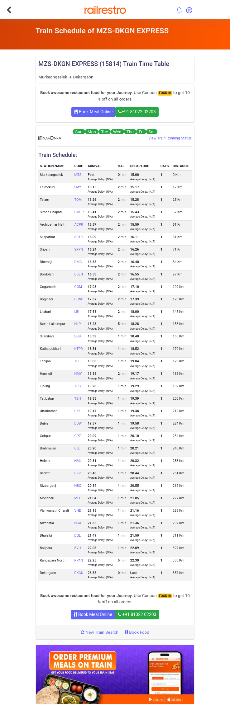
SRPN (78, 249)
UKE (77, 411)
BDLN (78, 274)
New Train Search (99, 632)
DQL (77, 535)
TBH (77, 399)
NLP (77, 324)
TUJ (77, 361)
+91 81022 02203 (137, 111)
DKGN (79, 573)
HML (78, 461)
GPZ (77, 436)
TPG (77, 386)
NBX (77, 486)
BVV (77, 473)
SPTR (78, 237)
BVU (77, 548)
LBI (76, 312)
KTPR (78, 349)
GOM (78, 287)
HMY (78, 374)
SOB (77, 336)
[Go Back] (9, 10)
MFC (78, 498)
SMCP (79, 212)
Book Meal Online (93, 111)
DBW (78, 423)
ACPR (78, 225)
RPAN (78, 560)
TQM (78, 200)
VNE (77, 511)
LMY (77, 187)
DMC (78, 262)
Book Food (137, 632)
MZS (77, 175)
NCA (77, 523)
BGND (79, 299)
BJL (77, 448)
